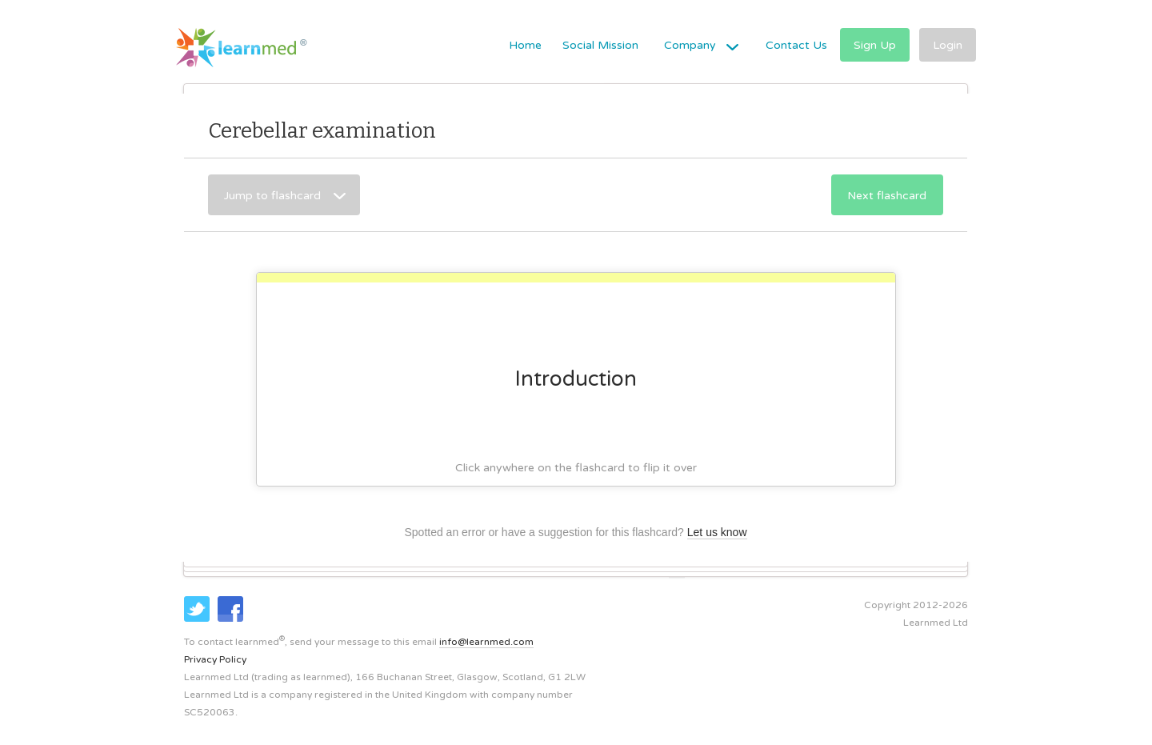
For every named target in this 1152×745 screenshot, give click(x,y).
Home (525, 45)
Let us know (717, 532)
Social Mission (600, 45)
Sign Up (875, 45)
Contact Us (796, 45)
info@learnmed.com (486, 641)
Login (947, 45)
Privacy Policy (215, 659)
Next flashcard (886, 195)
